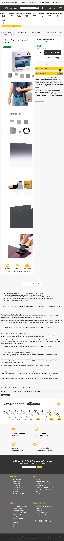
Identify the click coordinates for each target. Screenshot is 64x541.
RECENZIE (39, 510)
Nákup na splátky (18, 508)
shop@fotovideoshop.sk (43, 481)
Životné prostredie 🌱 (19, 518)
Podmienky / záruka (18, 510)
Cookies (15, 516)
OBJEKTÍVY (16, 483)
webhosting (38, 538)
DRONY (15, 489)
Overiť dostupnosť (42, 41)
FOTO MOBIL (17, 485)
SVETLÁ (15, 492)
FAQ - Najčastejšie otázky (20, 506)
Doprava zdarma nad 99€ (20, 512)
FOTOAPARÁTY (17, 479)
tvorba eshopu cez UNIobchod (29, 538)
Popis (27, 284)
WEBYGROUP (49, 538)
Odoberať (39, 467)
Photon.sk (15, 529)
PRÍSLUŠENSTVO (18, 487)
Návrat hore (5, 395)
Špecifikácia (37, 284)
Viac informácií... (39, 101)
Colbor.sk (15, 524)
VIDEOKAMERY (17, 481)
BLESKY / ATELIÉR (18, 494)
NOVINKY (39, 508)
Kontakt (38, 494)
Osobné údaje (17, 514)
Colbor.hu (15, 531)
